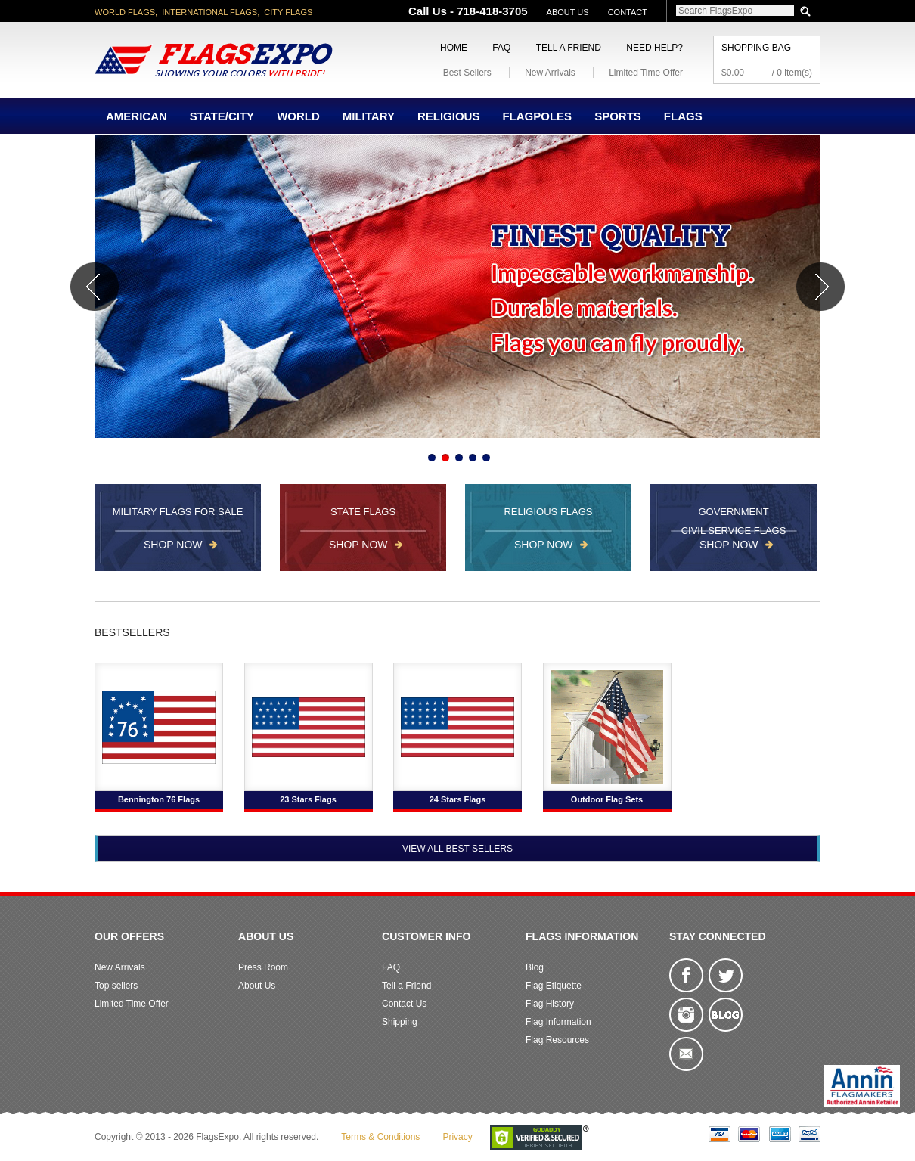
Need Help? (654, 47)
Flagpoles (537, 116)
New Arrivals (550, 72)
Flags (683, 116)
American (136, 116)
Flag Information (558, 1022)
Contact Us (404, 1003)
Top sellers (116, 985)
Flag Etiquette (554, 985)
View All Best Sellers (457, 848)
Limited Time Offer (646, 72)
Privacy (457, 1137)
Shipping (399, 1022)
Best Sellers (467, 72)
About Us (568, 12)
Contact (627, 12)
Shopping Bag (756, 47)
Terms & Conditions (380, 1137)
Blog (535, 967)
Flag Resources (557, 1040)
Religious (448, 116)
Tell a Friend (568, 47)
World (298, 116)
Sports (617, 116)
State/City (222, 116)
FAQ (501, 47)
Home (453, 47)
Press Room (263, 967)
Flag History (550, 1003)
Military (369, 116)
